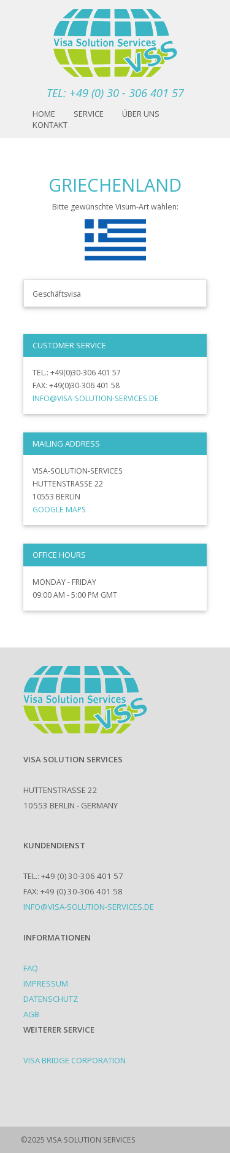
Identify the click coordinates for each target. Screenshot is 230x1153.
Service (89, 113)
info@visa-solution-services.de (96, 398)
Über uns (140, 113)
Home (44, 113)
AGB (31, 1014)
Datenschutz (50, 998)
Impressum (45, 983)
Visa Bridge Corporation (74, 1060)
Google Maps (59, 509)
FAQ (30, 968)
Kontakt (50, 124)
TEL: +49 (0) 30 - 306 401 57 (115, 92)
